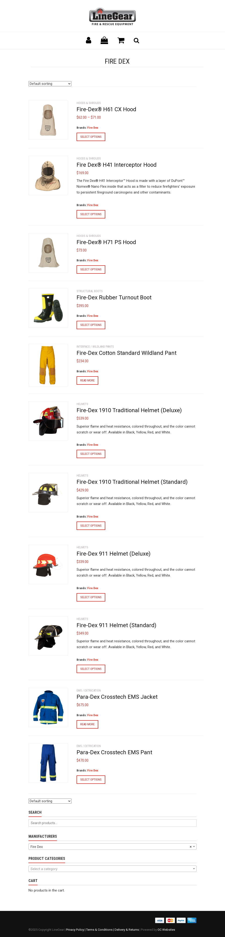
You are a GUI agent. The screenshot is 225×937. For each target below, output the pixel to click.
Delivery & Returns (127, 929)
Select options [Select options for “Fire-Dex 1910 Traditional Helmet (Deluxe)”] (91, 454)
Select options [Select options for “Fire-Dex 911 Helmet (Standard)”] (91, 669)
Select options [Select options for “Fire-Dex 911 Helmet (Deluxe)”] (91, 597)
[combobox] (112, 846)
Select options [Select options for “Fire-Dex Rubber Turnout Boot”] (91, 325)
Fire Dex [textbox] (111, 847)
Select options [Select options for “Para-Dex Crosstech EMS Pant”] (91, 779)
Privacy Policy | (76, 929)
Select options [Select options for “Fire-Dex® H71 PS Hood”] (91, 269)
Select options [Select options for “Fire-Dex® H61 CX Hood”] (91, 136)
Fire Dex (92, 127)
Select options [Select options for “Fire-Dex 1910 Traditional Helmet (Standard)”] (91, 525)
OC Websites (166, 929)
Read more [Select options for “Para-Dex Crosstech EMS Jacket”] (87, 724)
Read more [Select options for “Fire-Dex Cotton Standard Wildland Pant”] (87, 380)
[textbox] (112, 869)
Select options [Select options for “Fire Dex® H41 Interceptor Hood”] (91, 214)
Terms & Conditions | (100, 929)
